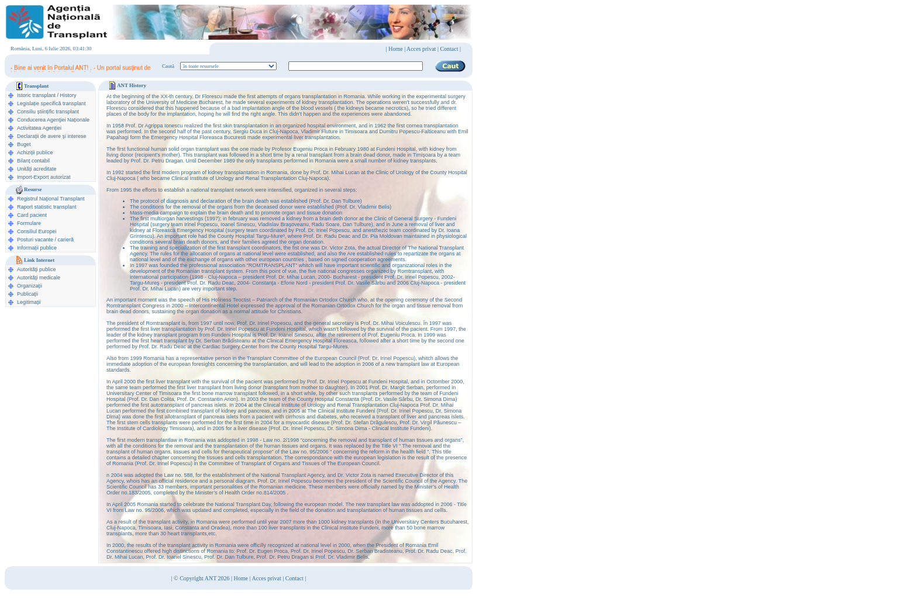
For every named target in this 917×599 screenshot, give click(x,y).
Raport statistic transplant (47, 207)
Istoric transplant (36, 95)
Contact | (450, 49)
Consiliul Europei (37, 231)
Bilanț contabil (33, 161)
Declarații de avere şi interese (52, 136)
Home (395, 49)
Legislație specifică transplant (51, 103)
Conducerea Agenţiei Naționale (53, 120)
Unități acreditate (37, 169)
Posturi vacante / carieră (45, 240)
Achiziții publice (35, 152)
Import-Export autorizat (44, 177)
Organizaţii (29, 286)
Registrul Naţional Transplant (51, 199)
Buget (24, 144)
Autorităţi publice (36, 269)
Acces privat (421, 49)
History (68, 95)
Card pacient (32, 215)
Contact (294, 578)
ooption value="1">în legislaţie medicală (228, 66)
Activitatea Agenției (39, 128)
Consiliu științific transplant (48, 112)
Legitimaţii (29, 302)
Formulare (29, 223)
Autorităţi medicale (38, 278)
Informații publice (37, 248)
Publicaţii (27, 294)
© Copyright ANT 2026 (202, 578)
